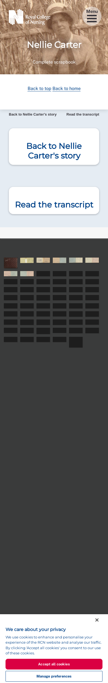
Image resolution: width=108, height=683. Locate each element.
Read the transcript (83, 114)
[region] (54, 648)
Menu (92, 15)
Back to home (66, 88)
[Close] (97, 620)
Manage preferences (54, 676)
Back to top (39, 88)
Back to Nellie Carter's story (33, 114)
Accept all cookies (54, 664)
